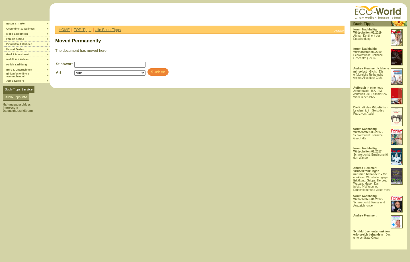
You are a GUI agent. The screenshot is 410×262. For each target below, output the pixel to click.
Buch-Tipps (18, 89)
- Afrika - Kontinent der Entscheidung (368, 34)
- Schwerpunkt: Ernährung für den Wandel (371, 153)
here (102, 50)
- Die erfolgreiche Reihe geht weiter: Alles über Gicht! (371, 73)
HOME (64, 30)
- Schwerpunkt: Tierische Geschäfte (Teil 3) (368, 53)
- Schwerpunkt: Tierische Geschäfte (368, 133)
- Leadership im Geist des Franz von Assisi (370, 110)
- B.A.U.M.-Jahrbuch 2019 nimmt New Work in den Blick (370, 92)
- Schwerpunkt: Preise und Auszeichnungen (369, 201)
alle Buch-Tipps (108, 30)
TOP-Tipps (82, 30)
